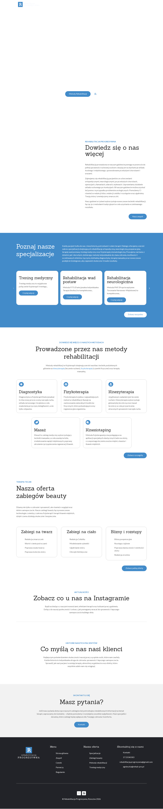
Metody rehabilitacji (95, 5)
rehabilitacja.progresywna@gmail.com (136, 762)
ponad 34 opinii (56, 20)
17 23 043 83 (128, 757)
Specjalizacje (57, 5)
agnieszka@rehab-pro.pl (133, 767)
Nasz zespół (137, 216)
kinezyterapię (59, 368)
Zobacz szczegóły (135, 455)
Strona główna (62, 753)
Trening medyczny (117, 5)
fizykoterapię (86, 368)
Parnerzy (60, 767)
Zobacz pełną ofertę (134, 568)
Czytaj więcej (28, 293)
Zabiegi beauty (75, 5)
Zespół (44, 5)
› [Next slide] (149, 288)
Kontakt (143, 5)
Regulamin (93, 8)
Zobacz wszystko (135, 314)
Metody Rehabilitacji (78, 94)
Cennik (134, 5)
